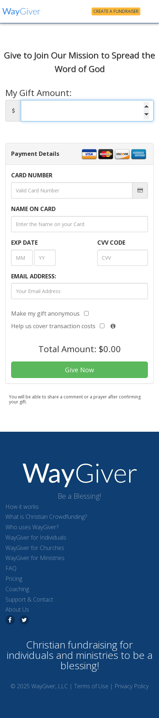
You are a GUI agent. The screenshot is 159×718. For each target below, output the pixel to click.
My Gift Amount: (38, 93)
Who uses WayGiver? (32, 527)
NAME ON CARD (33, 209)
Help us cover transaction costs (57, 326)
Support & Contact (29, 599)
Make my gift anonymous (50, 313)
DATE (24, 242)
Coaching (17, 589)
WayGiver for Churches (34, 548)
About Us (17, 609)
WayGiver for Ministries (35, 558)
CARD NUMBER (31, 175)
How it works (22, 507)
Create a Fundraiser (116, 11)
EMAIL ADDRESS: (33, 276)
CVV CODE (111, 242)
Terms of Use (91, 686)
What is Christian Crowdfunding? (46, 517)
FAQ (11, 568)
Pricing (13, 579)
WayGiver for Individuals (35, 537)
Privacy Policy (131, 686)
